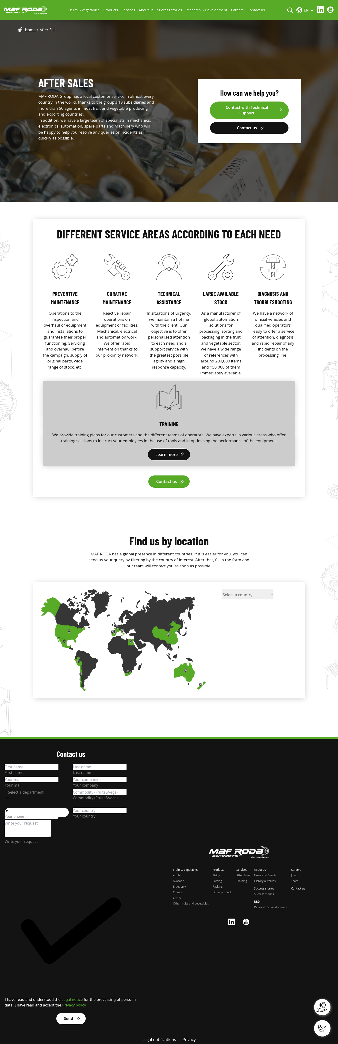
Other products (222, 891)
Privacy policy (74, 1003)
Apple (177, 874)
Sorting (217, 880)
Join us (295, 874)
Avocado (178, 880)
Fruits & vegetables (84, 9)
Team (294, 880)
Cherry (177, 891)
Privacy (189, 1038)
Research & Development (207, 9)
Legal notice (72, 998)
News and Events (265, 874)
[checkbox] (71, 932)
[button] (37, 809)
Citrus (177, 897)
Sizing (216, 874)
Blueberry (179, 885)
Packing (217, 885)
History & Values (265, 880)
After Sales (243, 874)
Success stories (170, 9)
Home (30, 28)
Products (111, 9)
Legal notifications (159, 1038)
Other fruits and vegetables (191, 902)
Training (241, 880)
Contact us (257, 9)
